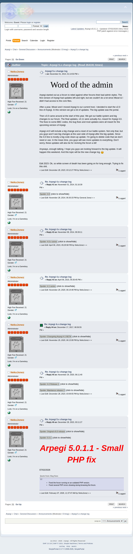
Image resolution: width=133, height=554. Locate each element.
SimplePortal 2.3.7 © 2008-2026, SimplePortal (66, 549)
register (37, 22)
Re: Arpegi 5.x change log (58, 419)
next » (125, 55)
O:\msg (64, 49)
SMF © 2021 (58, 543)
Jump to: (97, 521)
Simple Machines (70, 543)
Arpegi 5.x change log (56, 71)
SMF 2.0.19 (47, 543)
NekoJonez (17, 71)
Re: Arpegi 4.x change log (58, 182)
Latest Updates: (78, 29)
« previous (117, 55)
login (29, 22)
